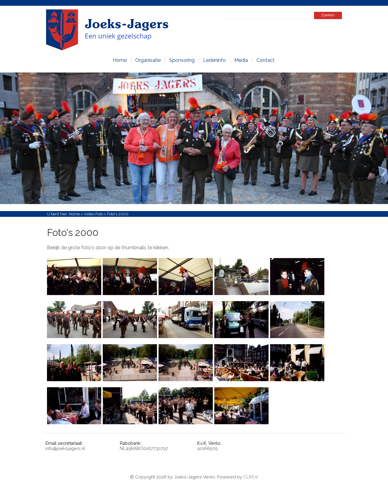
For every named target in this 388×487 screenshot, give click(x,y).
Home (120, 60)
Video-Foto (93, 214)
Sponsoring (182, 60)
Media (241, 60)
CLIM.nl (250, 476)
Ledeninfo (214, 60)
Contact (265, 60)
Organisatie (148, 60)
